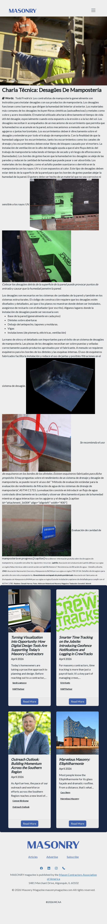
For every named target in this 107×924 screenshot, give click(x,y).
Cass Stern (65, 792)
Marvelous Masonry (69, 798)
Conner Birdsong (20, 800)
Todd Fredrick (23, 98)
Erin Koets (65, 683)
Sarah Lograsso (19, 683)
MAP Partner (18, 689)
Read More (29, 701)
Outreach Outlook (20, 807)
